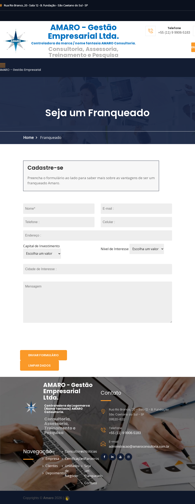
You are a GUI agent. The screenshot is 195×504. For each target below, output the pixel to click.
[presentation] (51, 337)
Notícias (89, 451)
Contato (89, 483)
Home (28, 137)
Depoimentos (50, 473)
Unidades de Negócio (70, 471)
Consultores (70, 451)
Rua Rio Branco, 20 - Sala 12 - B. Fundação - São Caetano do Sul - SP (44, 5)
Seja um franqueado (89, 471)
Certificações (70, 458)
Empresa (50, 458)
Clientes (50, 466)
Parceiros (89, 458)
